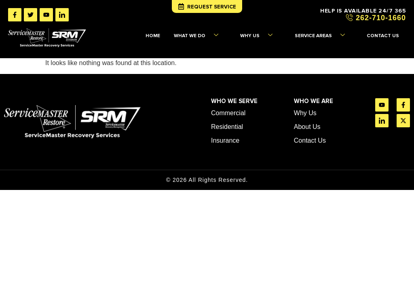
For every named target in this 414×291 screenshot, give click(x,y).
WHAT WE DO (218, 33)
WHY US (273, 33)
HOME (177, 33)
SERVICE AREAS (331, 33)
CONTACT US (386, 33)
